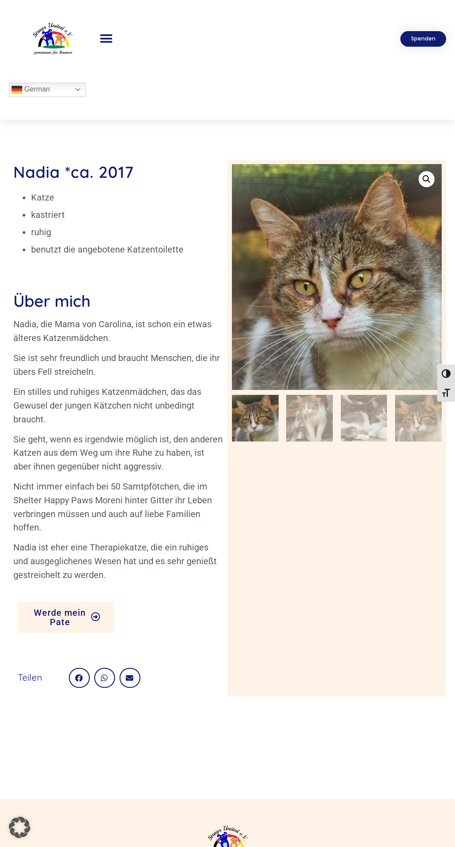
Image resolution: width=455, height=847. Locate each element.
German (31, 89)
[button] (106, 39)
